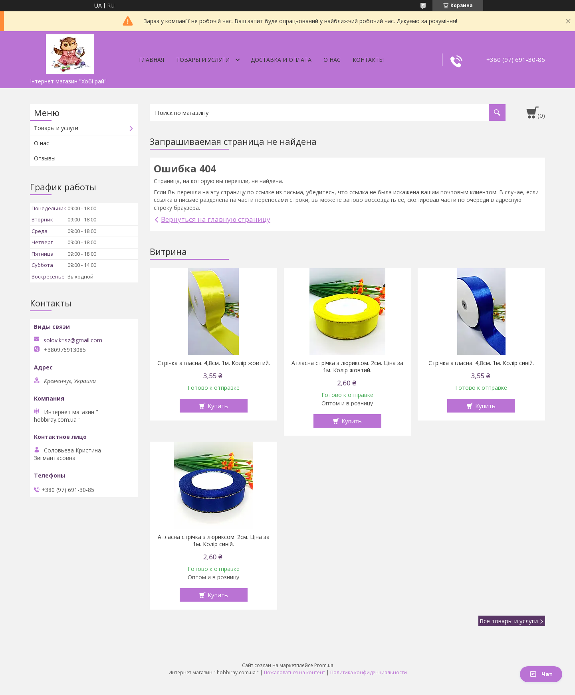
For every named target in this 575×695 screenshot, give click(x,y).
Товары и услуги (203, 59)
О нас (332, 59)
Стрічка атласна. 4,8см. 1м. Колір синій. (481, 363)
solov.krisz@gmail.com (73, 340)
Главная (151, 59)
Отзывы (45, 158)
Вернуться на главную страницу (215, 219)
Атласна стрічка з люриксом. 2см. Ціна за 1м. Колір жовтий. (347, 366)
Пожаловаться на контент (294, 672)
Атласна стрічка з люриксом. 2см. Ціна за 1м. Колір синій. (214, 540)
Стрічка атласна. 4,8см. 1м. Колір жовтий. (213, 363)
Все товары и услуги (509, 621)
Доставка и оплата (281, 59)
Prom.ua (323, 665)
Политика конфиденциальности (368, 672)
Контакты (368, 59)
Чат (541, 674)
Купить (218, 406)
